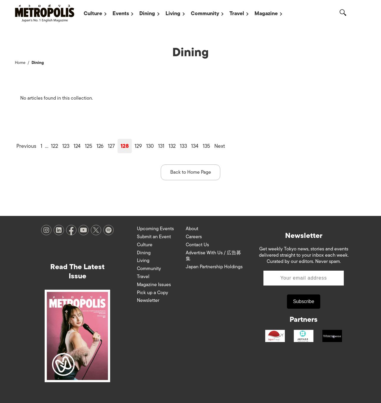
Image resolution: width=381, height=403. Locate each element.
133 (183, 146)
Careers (194, 237)
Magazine (266, 13)
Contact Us (197, 245)
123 (65, 146)
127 (111, 146)
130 (150, 146)
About (192, 229)
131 (161, 146)
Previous (26, 146)
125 (88, 146)
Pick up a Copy (152, 293)
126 (100, 146)
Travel (236, 13)
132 (172, 146)
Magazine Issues (154, 284)
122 (54, 146)
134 (195, 146)
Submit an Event (154, 237)
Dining (147, 13)
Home (20, 62)
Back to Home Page (190, 172)
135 (206, 146)
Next (219, 146)
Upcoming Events (155, 229)
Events (121, 13)
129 (138, 146)
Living (172, 13)
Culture (93, 13)
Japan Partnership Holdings (214, 267)
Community (205, 13)
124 (77, 146)
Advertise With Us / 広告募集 (213, 256)
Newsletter (148, 300)
